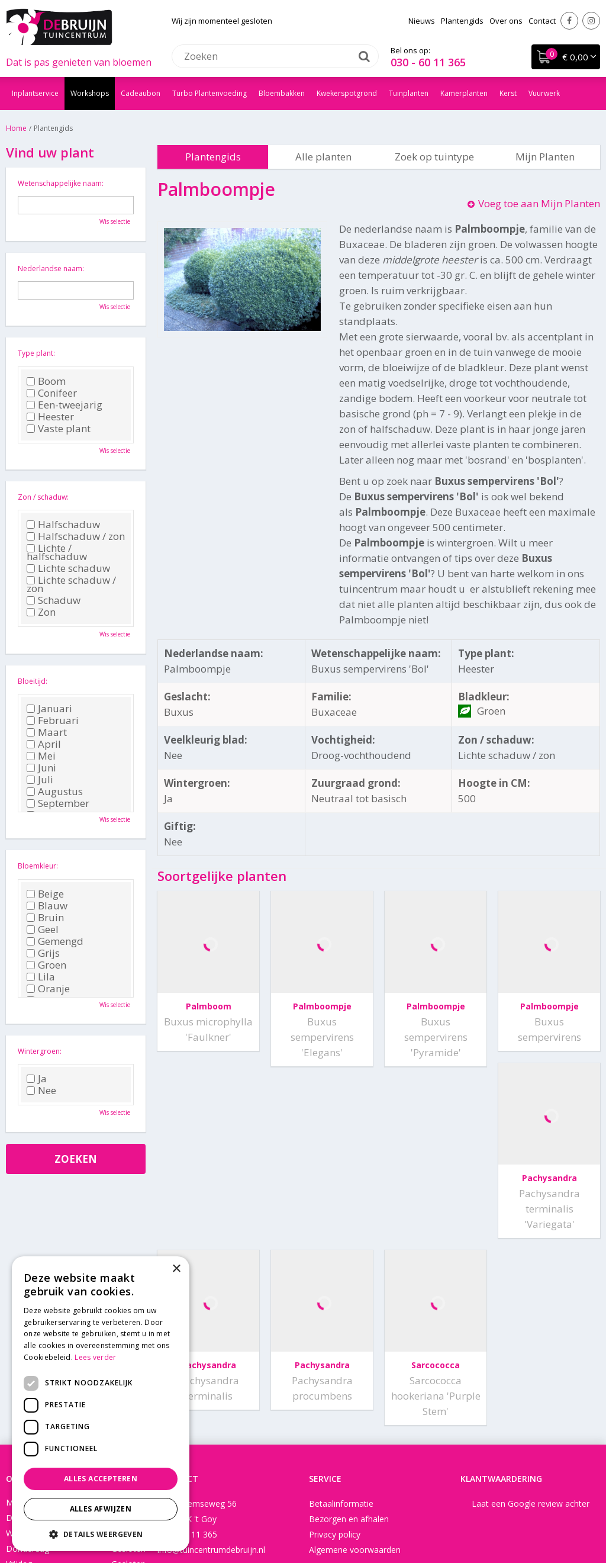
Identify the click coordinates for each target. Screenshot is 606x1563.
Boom (46, 381)
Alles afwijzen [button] (101, 1509)
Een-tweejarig (64, 405)
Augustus (55, 791)
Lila (41, 977)
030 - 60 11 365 (428, 62)
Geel (43, 929)
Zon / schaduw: (43, 497)
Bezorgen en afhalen (349, 1347)
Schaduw (53, 600)
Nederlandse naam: (51, 268)
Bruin (45, 918)
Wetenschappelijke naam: (61, 183)
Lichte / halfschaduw (57, 552)
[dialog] (100, 1403)
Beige (45, 894)
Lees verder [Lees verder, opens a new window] (95, 1357)
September (58, 803)
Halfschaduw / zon (76, 536)
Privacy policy (334, 1362)
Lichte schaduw (68, 568)
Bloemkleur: (38, 866)
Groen (46, 965)
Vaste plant (59, 428)
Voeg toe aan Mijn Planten (539, 203)
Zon (41, 612)
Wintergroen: (40, 1051)
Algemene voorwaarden (355, 1378)
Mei (41, 756)
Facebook (569, 21)
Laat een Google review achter (530, 1331)
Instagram (591, 21)
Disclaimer (356, 1518)
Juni (41, 768)
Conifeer (52, 393)
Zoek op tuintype (434, 156)
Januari (49, 709)
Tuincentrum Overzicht (427, 1518)
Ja (37, 1079)
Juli (40, 780)
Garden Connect (297, 1518)
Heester (50, 417)
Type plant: (36, 353)
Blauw (47, 906)
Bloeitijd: (32, 681)
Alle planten (323, 156)
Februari (53, 720)
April (44, 744)
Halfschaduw (63, 524)
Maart (47, 732)
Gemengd (55, 941)
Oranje (48, 989)
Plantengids (213, 156)
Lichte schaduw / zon (71, 584)
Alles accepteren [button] (100, 1479)
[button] (101, 1533)
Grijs (43, 953)
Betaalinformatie (341, 1331)
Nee (41, 1090)
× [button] (176, 1269)
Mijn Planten (545, 156)
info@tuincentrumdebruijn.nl (211, 1378)
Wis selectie (114, 221)
